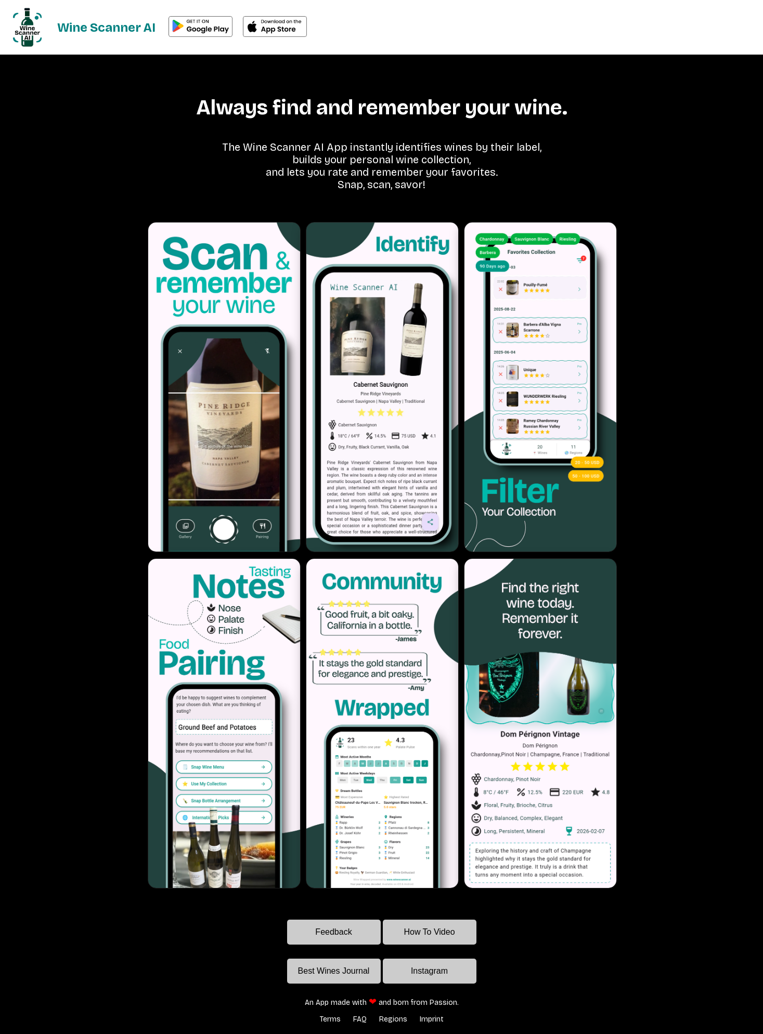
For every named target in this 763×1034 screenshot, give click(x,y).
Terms (330, 1019)
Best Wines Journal (334, 970)
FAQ (360, 1019)
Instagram (429, 970)
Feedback (333, 931)
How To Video (429, 931)
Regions (393, 1019)
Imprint (432, 1019)
